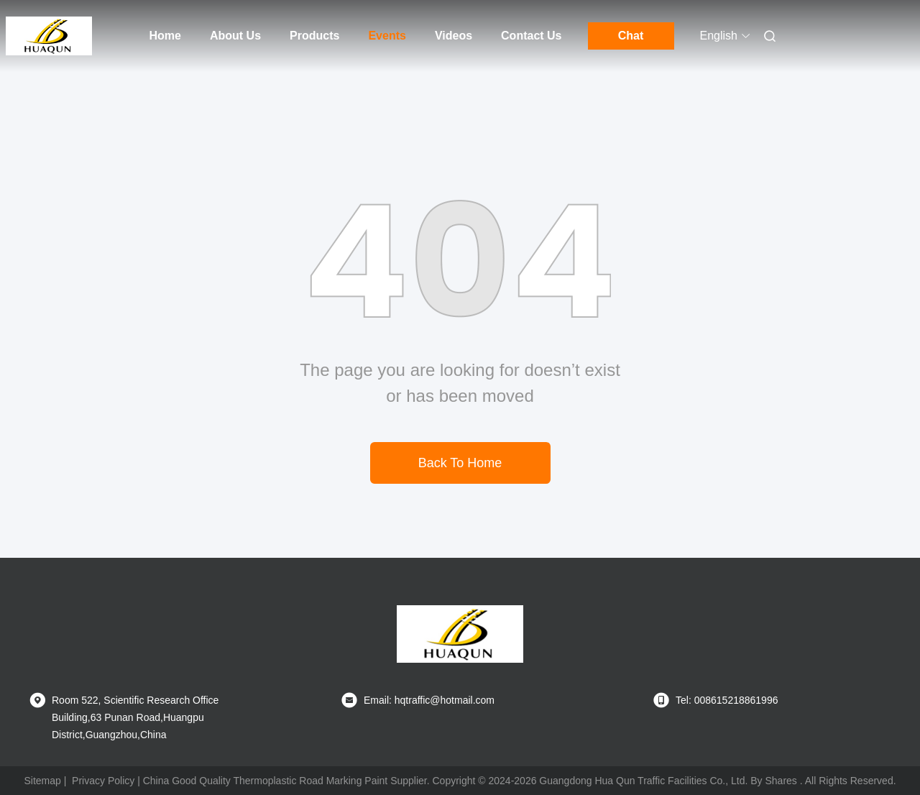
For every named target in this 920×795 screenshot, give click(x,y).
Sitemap (42, 780)
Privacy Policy (103, 780)
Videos (453, 35)
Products (314, 35)
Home (165, 35)
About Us (235, 35)
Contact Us (531, 35)
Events (386, 35)
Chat (631, 35)
